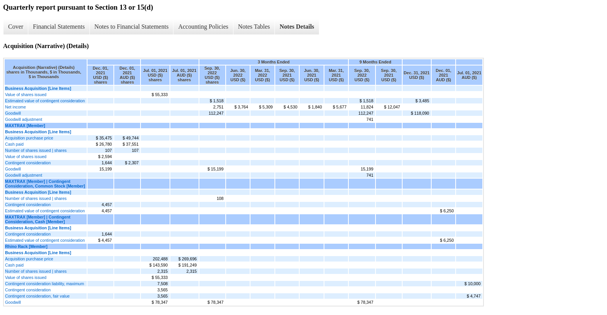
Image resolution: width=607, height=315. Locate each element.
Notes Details (296, 26)
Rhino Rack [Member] (26, 246)
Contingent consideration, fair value (37, 296)
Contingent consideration (28, 162)
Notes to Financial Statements (131, 26)
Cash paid (14, 144)
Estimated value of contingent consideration (45, 100)
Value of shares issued (25, 94)
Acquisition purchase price (29, 138)
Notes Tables (254, 26)
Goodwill (13, 113)
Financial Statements (59, 26)
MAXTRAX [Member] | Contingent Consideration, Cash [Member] (37, 219)
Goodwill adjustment (23, 119)
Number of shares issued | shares (36, 150)
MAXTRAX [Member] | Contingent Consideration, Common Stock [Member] (45, 183)
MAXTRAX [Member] (25, 125)
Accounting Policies (203, 26)
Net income (15, 107)
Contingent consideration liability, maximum (44, 283)
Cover (15, 26)
